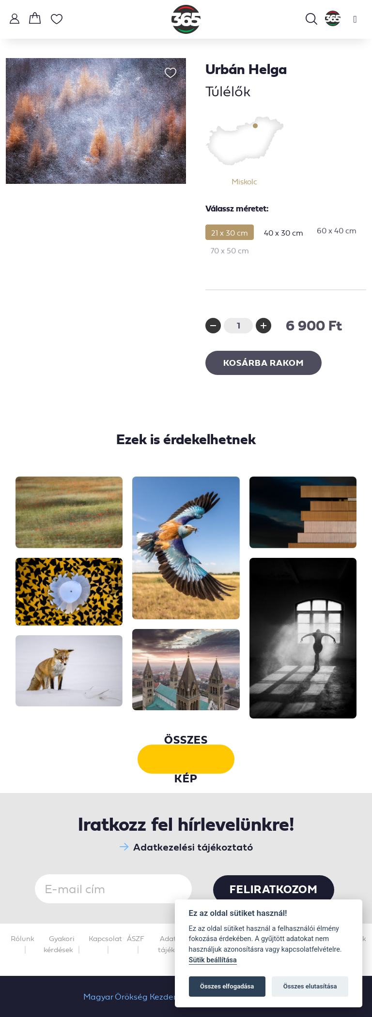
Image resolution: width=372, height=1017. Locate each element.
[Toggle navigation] (354, 19)
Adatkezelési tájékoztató (186, 846)
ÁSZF (135, 938)
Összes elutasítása (310, 986)
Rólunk (22, 938)
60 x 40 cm (336, 222)
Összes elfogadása (227, 986)
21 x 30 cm (229, 232)
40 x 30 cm (283, 228)
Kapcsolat (105, 938)
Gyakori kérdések (59, 944)
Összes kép (186, 759)
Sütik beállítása (213, 960)
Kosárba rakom (263, 362)
